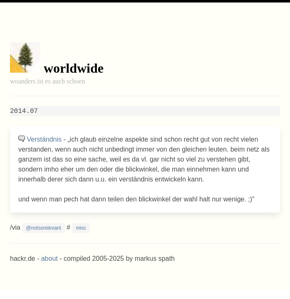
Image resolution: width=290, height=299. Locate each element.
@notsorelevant (43, 228)
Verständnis (44, 139)
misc (81, 228)
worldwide (74, 68)
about (49, 258)
